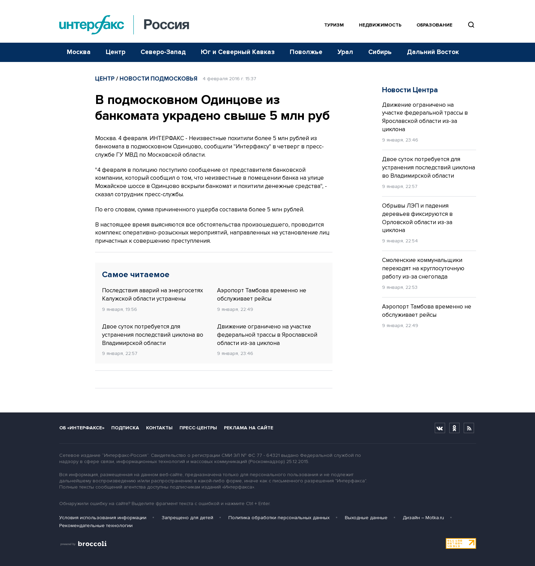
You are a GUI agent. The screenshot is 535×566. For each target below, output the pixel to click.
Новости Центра (410, 90)
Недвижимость (380, 25)
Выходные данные (366, 518)
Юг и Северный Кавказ (238, 52)
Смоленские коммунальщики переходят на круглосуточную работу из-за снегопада (423, 268)
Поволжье (306, 52)
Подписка (125, 428)
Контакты (159, 428)
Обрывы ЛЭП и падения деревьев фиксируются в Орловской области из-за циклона (417, 218)
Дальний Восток (433, 52)
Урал (345, 52)
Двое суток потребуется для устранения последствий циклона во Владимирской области (152, 335)
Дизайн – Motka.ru (423, 518)
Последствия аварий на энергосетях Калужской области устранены (152, 294)
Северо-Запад (163, 52)
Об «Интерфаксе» (81, 428)
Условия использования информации (102, 518)
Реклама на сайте (248, 428)
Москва (79, 52)
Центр (115, 52)
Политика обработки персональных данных (279, 518)
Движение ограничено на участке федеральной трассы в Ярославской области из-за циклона (267, 335)
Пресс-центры (198, 428)
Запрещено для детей (187, 518)
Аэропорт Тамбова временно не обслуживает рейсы (261, 294)
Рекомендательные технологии (96, 525)
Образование (434, 25)
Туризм (334, 25)
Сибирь (380, 52)
